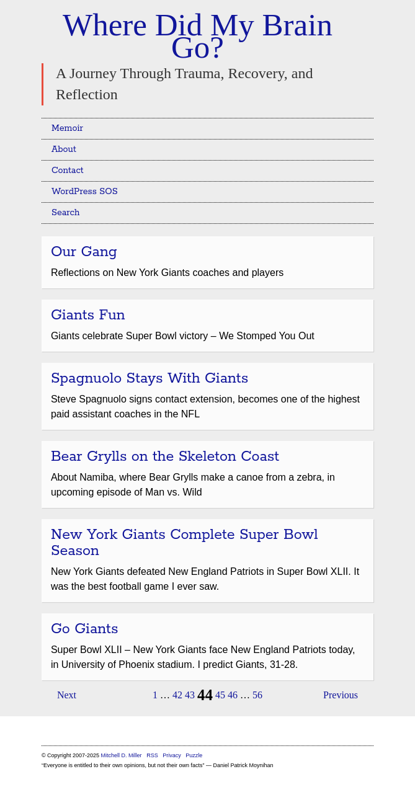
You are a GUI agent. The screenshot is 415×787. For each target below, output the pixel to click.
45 (220, 695)
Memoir (67, 128)
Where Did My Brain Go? (197, 35)
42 (177, 695)
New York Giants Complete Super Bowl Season (184, 543)
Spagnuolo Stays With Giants (149, 379)
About (63, 149)
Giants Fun (88, 315)
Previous (340, 695)
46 (233, 695)
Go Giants (84, 629)
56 (257, 695)
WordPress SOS (84, 191)
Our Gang (84, 252)
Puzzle (193, 755)
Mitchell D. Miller (121, 755)
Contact (67, 170)
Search (65, 212)
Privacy (172, 755)
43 (190, 695)
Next (66, 695)
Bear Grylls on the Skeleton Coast (165, 457)
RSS (152, 755)
